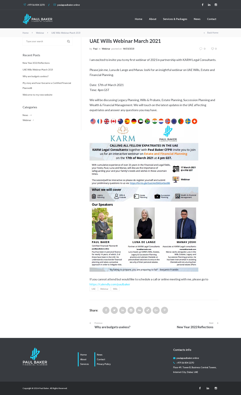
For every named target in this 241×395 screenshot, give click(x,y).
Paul (95, 48)
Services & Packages (175, 19)
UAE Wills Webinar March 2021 (38, 69)
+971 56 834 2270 (34, 4)
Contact (211, 19)
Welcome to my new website (37, 94)
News (197, 19)
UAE (94, 289)
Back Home (211, 33)
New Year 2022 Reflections (36, 62)
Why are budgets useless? (36, 76)
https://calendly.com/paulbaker (110, 284)
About (152, 19)
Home (138, 19)
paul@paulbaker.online (67, 4)
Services (84, 364)
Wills (115, 289)
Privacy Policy (104, 364)
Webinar (40, 32)
